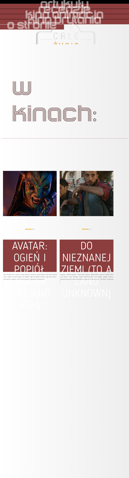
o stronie (32, 25)
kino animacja (64, 15)
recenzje (64, 10)
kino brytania (64, 20)
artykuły (64, 5)
